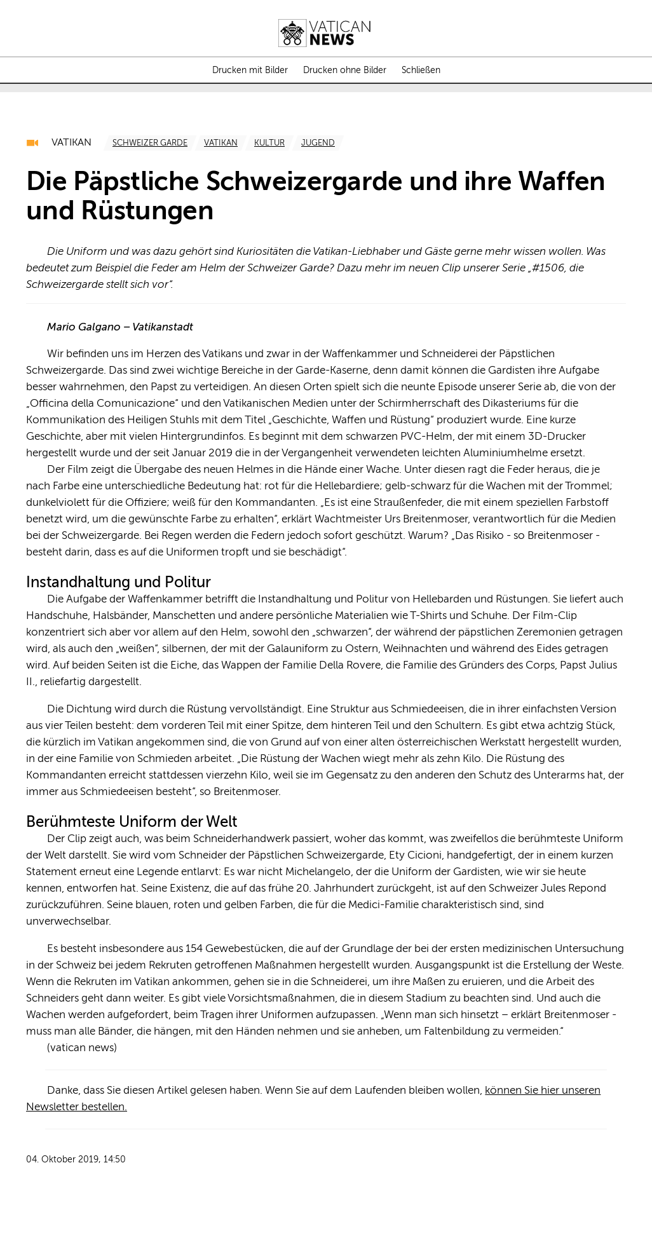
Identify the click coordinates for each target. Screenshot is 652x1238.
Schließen (421, 70)
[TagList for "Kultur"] (269, 143)
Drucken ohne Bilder (344, 70)
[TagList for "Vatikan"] (221, 143)
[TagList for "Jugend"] (318, 143)
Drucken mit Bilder (250, 70)
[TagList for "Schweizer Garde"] (150, 143)
